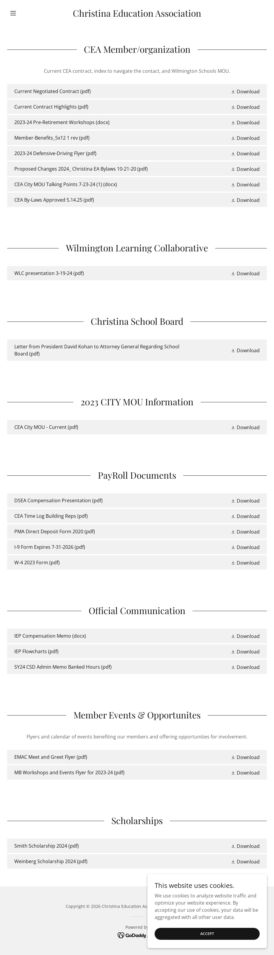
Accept (207, 945)
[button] (26, 13)
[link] (137, 15)
